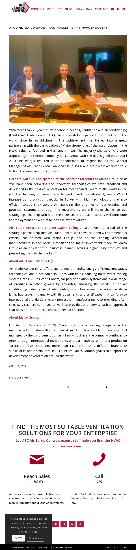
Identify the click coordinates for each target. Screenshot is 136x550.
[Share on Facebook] (28, 387)
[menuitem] (20, 9)
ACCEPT (18, 538)
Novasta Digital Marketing (61, 547)
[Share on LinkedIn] (107, 387)
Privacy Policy (35, 538)
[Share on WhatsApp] (68, 387)
